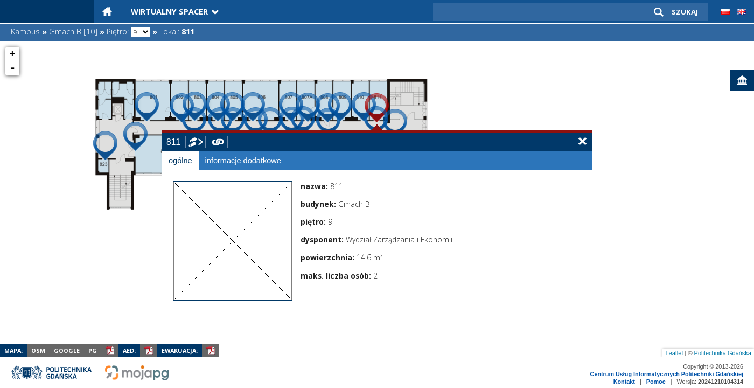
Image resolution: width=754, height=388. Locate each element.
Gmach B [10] (73, 31)
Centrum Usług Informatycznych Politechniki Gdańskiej (666, 374)
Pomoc (656, 381)
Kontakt (624, 381)
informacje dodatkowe (243, 160)
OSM (38, 351)
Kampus (25, 31)
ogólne (180, 160)
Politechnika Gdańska (722, 353)
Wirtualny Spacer (169, 11)
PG (92, 351)
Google (67, 351)
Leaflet (674, 353)
